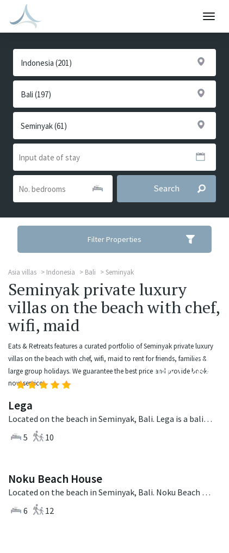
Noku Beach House (55, 478)
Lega (20, 405)
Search (184, 188)
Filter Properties (148, 239)
